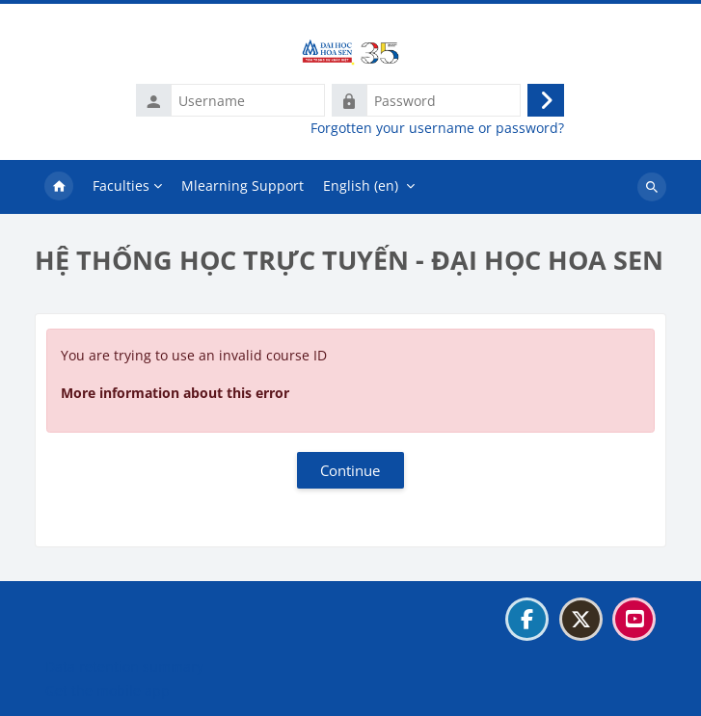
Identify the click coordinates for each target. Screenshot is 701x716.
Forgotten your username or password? (437, 128)
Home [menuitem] (59, 187)
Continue (350, 470)
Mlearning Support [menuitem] (242, 185)
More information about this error (175, 393)
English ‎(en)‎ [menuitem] (360, 185)
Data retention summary (124, 666)
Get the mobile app (107, 690)
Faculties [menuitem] (121, 185)
